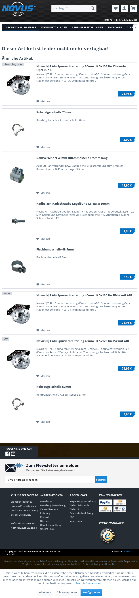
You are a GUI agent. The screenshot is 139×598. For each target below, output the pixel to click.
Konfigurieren (91, 592)
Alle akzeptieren (67, 592)
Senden (101, 479)
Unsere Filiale (47, 528)
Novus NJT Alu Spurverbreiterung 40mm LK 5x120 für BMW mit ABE (84, 295)
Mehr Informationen (88, 583)
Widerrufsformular (80, 505)
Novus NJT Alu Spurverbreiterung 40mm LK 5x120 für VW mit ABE (83, 341)
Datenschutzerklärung (81, 513)
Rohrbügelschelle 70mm (53, 112)
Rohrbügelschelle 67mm (53, 387)
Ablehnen (45, 592)
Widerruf (74, 509)
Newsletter (46, 501)
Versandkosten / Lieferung (49, 511)
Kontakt (44, 517)
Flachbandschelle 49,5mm (55, 249)
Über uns (45, 521)
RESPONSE (129, 551)
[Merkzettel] (115, 8)
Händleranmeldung (50, 525)
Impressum (76, 521)
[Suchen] (92, 8)
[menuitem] (74, 8)
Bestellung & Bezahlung (53, 505)
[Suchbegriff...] (74, 8)
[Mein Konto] (124, 8)
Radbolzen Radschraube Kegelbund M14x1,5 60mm (73, 204)
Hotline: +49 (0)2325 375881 (120, 20)
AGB (72, 517)
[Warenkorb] (133, 8)
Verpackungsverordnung (83, 501)
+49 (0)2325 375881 (24, 528)
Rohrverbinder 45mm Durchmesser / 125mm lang (72, 158)
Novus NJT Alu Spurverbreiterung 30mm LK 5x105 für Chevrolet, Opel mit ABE (82, 68)
